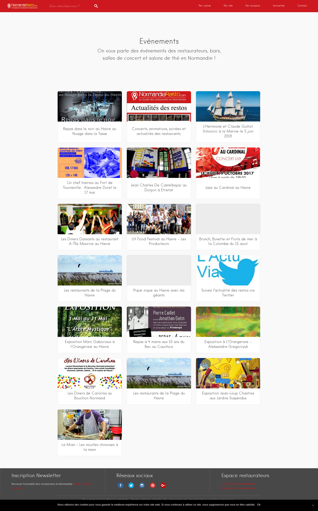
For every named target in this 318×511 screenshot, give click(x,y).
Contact (302, 5)
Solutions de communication (238, 488)
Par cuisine (205, 5)
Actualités (279, 5)
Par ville (228, 5)
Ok (259, 504)
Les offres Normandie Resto (238, 484)
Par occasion (253, 5)
